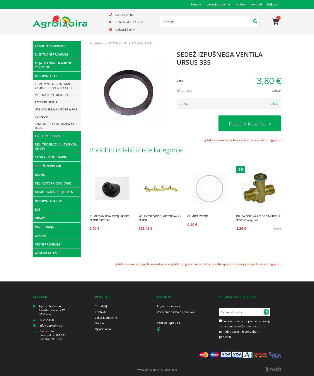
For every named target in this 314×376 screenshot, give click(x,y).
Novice (240, 4)
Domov (196, 4)
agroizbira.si (96, 43)
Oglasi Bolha (103, 329)
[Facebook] (159, 330)
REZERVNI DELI (46, 76)
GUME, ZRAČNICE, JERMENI (54, 192)
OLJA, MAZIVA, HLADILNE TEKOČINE (53, 65)
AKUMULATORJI (46, 253)
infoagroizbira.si (51, 325)
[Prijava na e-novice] (266, 312)
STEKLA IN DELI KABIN (51, 157)
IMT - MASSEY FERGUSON (51, 95)
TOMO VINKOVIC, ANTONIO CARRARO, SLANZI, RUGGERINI (54, 86)
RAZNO (40, 175)
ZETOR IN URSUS (46, 102)
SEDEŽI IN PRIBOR (48, 166)
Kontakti (256, 4)
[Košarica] (275, 21)
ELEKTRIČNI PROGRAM (51, 54)
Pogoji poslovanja (168, 306)
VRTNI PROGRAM (47, 244)
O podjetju (102, 306)
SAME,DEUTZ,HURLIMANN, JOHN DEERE (56, 126)
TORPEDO (41, 117)
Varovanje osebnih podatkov (176, 312)
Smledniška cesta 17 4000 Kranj (52, 312)
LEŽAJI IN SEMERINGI (50, 46)
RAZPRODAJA (44, 227)
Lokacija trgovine (218, 4)
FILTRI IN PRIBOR (47, 136)
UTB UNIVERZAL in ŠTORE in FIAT (56, 109)
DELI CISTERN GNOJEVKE (53, 183)
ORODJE (40, 236)
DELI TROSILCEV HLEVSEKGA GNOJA (56, 146)
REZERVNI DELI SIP (48, 201)
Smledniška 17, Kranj (130, 22)
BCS (38, 209)
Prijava (273, 4)
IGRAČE (40, 218)
